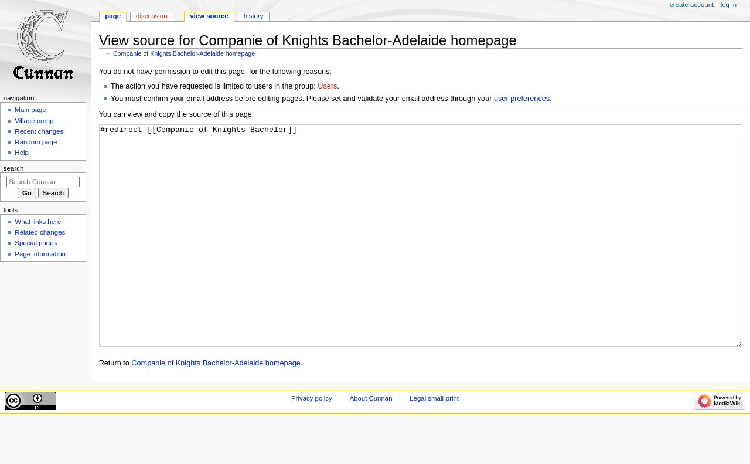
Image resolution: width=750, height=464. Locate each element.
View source (209, 15)
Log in (729, 4)
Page (113, 15)
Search (14, 168)
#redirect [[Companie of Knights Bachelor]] (421, 257)
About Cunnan (370, 442)
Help (22, 152)
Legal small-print (434, 442)
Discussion (151, 15)
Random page (36, 141)
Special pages (36, 242)
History (254, 15)
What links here (38, 221)
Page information (40, 254)
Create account (692, 4)
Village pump (34, 120)
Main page (30, 109)
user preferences (522, 98)
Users (327, 86)
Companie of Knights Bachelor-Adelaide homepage (184, 53)
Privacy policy (311, 442)
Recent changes (39, 131)
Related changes (40, 232)
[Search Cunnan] (43, 182)
